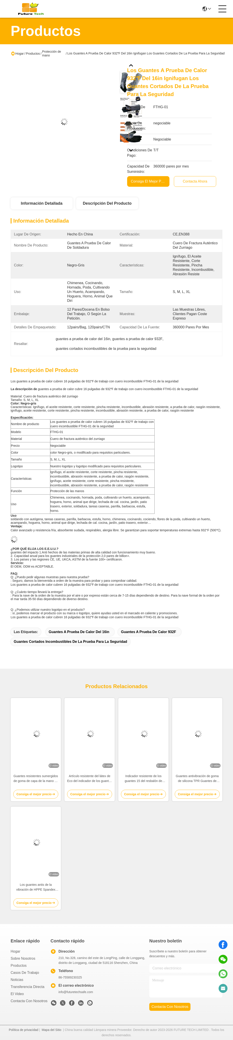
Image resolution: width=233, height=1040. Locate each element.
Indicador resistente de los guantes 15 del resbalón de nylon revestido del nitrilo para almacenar (143, 778)
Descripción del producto (107, 203)
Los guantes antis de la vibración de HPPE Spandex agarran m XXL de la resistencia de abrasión (36, 887)
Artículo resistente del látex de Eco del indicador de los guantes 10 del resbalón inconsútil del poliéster (89, 778)
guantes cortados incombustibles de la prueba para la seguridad (70, 641)
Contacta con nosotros (29, 1001)
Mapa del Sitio (51, 1030)
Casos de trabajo (25, 973)
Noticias (17, 980)
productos (19, 965)
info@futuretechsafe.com (75, 992)
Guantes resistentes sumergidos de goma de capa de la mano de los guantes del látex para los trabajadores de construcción (36, 778)
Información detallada (41, 203)
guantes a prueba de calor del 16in (79, 632)
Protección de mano (51, 53)
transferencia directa (27, 987)
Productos (33, 53)
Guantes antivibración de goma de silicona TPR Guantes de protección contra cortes (197, 778)
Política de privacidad (23, 1030)
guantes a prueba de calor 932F (148, 632)
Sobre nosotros (23, 958)
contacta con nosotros (169, 1007)
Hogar (19, 53)
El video (17, 994)
